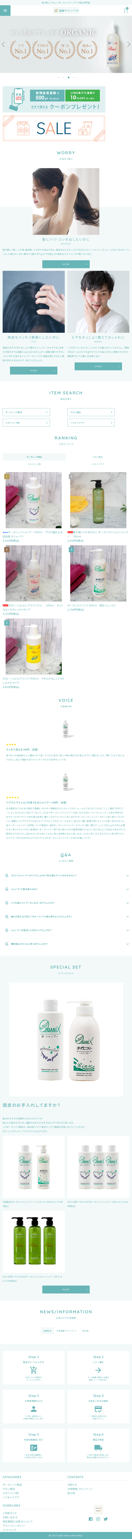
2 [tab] (63, 77)
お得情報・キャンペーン (80, 1489)
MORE (66, 264)
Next (127, 44)
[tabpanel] (66, 44)
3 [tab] (69, 77)
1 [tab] (58, 77)
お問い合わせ (10, 1517)
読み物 (71, 1493)
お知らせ (72, 1484)
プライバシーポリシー (14, 1525)
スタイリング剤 (12, 422)
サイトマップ (9, 1530)
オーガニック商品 (13, 412)
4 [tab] (74, 77)
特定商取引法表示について (18, 1521)
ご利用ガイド (10, 1513)
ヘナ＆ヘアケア (77, 422)
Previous (4, 44)
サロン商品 (75, 412)
